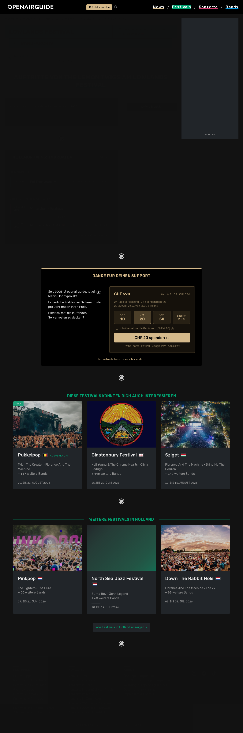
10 (122, 317)
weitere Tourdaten (152, 106)
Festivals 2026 (23, 689)
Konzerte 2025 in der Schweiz (90, 703)
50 (161, 317)
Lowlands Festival (67, 19)
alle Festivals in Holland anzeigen (120, 627)
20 (142, 317)
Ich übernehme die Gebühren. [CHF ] (145, 328)
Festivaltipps (22, 676)
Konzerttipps (78, 676)
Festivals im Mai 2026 (28, 694)
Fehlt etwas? (106, 157)
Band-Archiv (91, 19)
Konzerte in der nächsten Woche (92, 689)
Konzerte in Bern (80, 685)
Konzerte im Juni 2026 (85, 699)
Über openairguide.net (140, 676)
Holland (44, 19)
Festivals (29, 19)
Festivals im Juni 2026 (29, 699)
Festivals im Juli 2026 (28, 703)
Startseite (11, 19)
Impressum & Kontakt (139, 694)
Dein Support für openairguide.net (148, 680)
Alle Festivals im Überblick (31, 712)
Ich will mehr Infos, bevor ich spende (120, 359)
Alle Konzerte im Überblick (87, 712)
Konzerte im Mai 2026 (84, 694)
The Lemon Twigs (115, 19)
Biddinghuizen (132, 34)
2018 (73, 106)
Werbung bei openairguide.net (145, 685)
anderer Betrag (181, 317)
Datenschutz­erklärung (140, 689)
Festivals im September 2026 (34, 708)
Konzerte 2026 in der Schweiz (90, 708)
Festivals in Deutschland (30, 685)
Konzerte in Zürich (82, 680)
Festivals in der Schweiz (30, 680)
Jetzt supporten (99, 7)
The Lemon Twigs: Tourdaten (41, 157)
